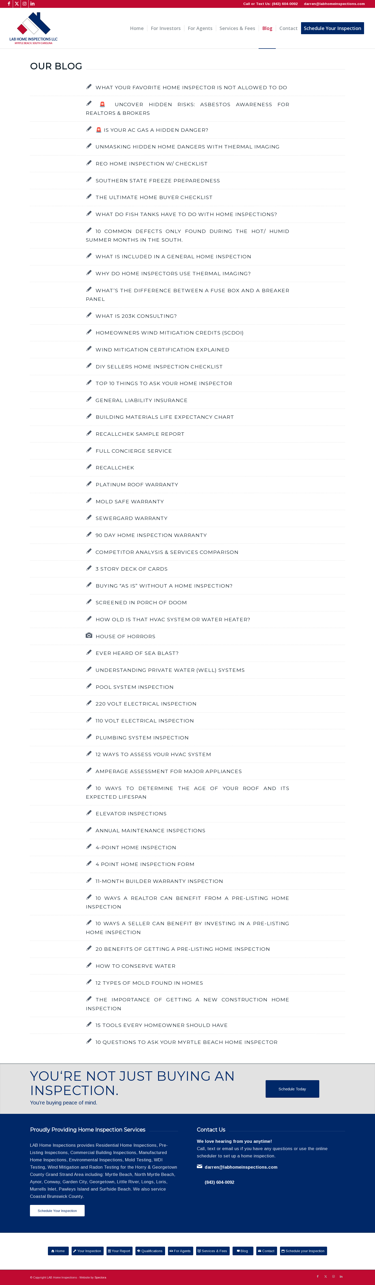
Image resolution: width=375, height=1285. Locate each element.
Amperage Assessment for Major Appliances (169, 771)
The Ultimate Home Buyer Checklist (154, 197)
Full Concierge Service (134, 451)
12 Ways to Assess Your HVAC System (153, 754)
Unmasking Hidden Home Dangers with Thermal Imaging (188, 147)
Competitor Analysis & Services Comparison (167, 552)
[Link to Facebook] (9, 4)
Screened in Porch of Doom (141, 602)
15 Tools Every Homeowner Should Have (162, 1025)
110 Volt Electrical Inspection (145, 721)
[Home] (58, 1251)
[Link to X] (17, 4)
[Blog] (243, 1251)
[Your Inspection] (88, 1251)
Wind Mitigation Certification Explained (162, 349)
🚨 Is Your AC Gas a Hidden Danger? (152, 130)
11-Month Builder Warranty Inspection (159, 881)
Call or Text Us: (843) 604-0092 (270, 4)
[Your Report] (120, 1251)
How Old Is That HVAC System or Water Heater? (173, 619)
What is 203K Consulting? (136, 316)
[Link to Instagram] (24, 4)
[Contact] (266, 1251)
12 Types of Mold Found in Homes (149, 983)
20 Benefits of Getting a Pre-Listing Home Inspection (183, 949)
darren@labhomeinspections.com (334, 4)
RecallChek (115, 467)
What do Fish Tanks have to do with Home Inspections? (186, 214)
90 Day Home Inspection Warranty (151, 535)
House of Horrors (125, 636)
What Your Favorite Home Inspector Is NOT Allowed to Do (191, 87)
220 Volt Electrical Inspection (146, 704)
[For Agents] (180, 1251)
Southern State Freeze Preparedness (158, 180)
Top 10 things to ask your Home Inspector (164, 383)
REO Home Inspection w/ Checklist (152, 163)
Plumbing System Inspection (142, 737)
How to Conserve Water (136, 966)
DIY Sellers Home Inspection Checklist (159, 366)
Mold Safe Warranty (130, 501)
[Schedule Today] (292, 1089)
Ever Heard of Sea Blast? (137, 653)
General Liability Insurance (142, 400)
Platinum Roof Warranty (137, 484)
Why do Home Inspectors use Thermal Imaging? (173, 273)
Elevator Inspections (131, 813)
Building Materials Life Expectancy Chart (165, 417)
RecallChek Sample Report (140, 434)
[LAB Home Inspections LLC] (34, 28)
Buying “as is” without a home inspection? (164, 586)
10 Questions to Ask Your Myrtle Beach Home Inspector (187, 1042)
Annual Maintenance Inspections (150, 830)
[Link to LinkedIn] (32, 4)
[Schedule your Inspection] (303, 1251)
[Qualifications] (150, 1251)
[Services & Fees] (213, 1251)
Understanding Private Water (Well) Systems (170, 670)
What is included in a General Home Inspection (173, 256)
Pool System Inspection (135, 687)
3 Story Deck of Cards (132, 569)
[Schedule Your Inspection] (57, 1211)
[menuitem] (137, 28)
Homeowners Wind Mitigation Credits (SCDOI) (170, 333)
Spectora (100, 1277)
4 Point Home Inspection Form (145, 864)
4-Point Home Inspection (136, 847)
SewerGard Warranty (132, 518)
